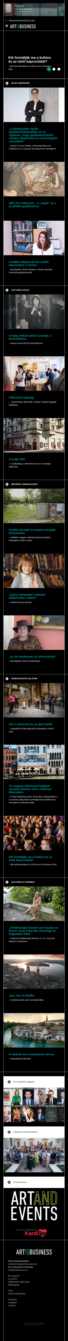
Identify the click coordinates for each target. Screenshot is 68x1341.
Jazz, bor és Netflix (21, 995)
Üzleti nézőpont (20, 83)
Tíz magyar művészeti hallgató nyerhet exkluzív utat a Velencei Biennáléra (30, 789)
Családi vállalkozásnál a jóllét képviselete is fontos (29, 263)
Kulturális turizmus (23, 882)
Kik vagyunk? (14, 1276)
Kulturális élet (20, 290)
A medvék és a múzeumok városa (31, 1054)
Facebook (12, 1299)
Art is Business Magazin (24, 1082)
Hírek (10, 1291)
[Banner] (34, 8)
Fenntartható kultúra (24, 678)
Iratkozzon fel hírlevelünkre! (25, 1132)
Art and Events (19, 1182)
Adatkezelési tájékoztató (19, 1282)
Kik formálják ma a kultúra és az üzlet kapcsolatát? (30, 858)
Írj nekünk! (12, 1279)
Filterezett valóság (21, 397)
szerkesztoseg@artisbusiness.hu (22, 1264)
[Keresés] (6, 21)
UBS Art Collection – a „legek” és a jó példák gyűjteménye (32, 204)
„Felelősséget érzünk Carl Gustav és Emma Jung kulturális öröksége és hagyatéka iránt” (33, 930)
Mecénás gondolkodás (24, 484)
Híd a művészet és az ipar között (30, 724)
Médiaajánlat (13, 1285)
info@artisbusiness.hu (18, 1270)
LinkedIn (12, 1305)
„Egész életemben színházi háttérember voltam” (27, 596)
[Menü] (7, 26)
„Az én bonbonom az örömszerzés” (33, 656)
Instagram (12, 1302)
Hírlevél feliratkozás (16, 1294)
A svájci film (17, 459)
